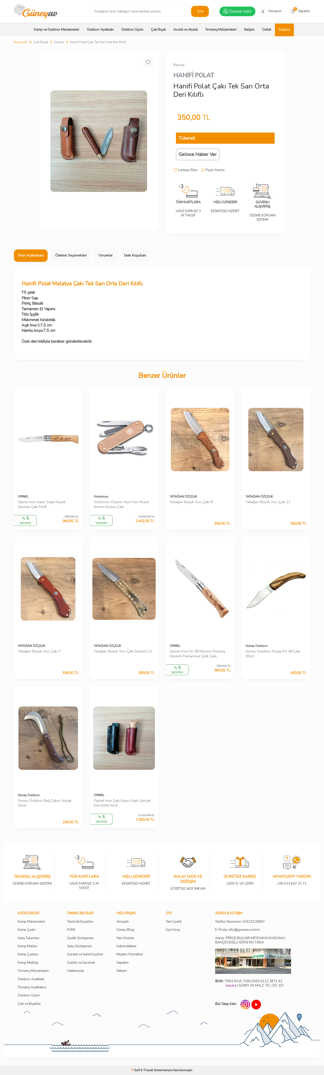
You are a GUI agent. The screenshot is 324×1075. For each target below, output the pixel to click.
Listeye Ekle (185, 170)
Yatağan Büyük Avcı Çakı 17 (268, 502)
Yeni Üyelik (173, 922)
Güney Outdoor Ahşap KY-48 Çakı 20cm (273, 654)
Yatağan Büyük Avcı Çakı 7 (39, 651)
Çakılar (59, 42)
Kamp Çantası (28, 954)
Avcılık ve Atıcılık (185, 29)
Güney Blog (125, 930)
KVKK (71, 930)
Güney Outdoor (257, 646)
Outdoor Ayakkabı (100, 29)
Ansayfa (122, 922)
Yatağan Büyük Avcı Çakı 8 (191, 502)
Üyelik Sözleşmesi (80, 938)
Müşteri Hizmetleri (129, 954)
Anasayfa (21, 42)
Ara (200, 11)
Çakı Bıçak (158, 29)
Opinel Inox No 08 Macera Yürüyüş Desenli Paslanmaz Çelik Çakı (197, 654)
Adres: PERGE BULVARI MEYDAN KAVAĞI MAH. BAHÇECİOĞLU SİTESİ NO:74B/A (250, 940)
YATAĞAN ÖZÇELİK (183, 497)
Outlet (266, 29)
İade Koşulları (135, 255)
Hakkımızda (75, 971)
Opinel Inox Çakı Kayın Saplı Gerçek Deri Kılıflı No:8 (122, 803)
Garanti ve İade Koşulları (85, 954)
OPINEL (23, 497)
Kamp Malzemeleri (31, 922)
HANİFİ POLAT (193, 75)
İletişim (249, 29)
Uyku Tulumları (28, 938)
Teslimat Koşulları (80, 922)
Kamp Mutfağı (28, 963)
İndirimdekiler (126, 946)
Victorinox (101, 497)
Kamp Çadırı (27, 930)
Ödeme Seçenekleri (71, 255)
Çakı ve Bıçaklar (29, 1004)
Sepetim (122, 963)
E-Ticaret (147, 1070)
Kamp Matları (27, 946)
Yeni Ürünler (125, 938)
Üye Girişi (173, 930)
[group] (98, 141)
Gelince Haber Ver (198, 154)
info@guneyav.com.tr (244, 930)
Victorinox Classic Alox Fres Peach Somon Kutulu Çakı (121, 504)
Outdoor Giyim (132, 29)
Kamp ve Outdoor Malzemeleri (56, 29)
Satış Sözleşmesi (79, 946)
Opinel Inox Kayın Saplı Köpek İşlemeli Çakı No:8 (42, 504)
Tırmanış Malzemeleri (220, 29)
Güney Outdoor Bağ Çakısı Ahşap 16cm (45, 803)
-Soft (136, 1070)
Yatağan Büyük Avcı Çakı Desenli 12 (123, 651)
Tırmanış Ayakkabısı (32, 987)
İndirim (284, 29)
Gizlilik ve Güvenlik (81, 963)
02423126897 (253, 922)
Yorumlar (105, 255)
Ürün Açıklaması (31, 255)
